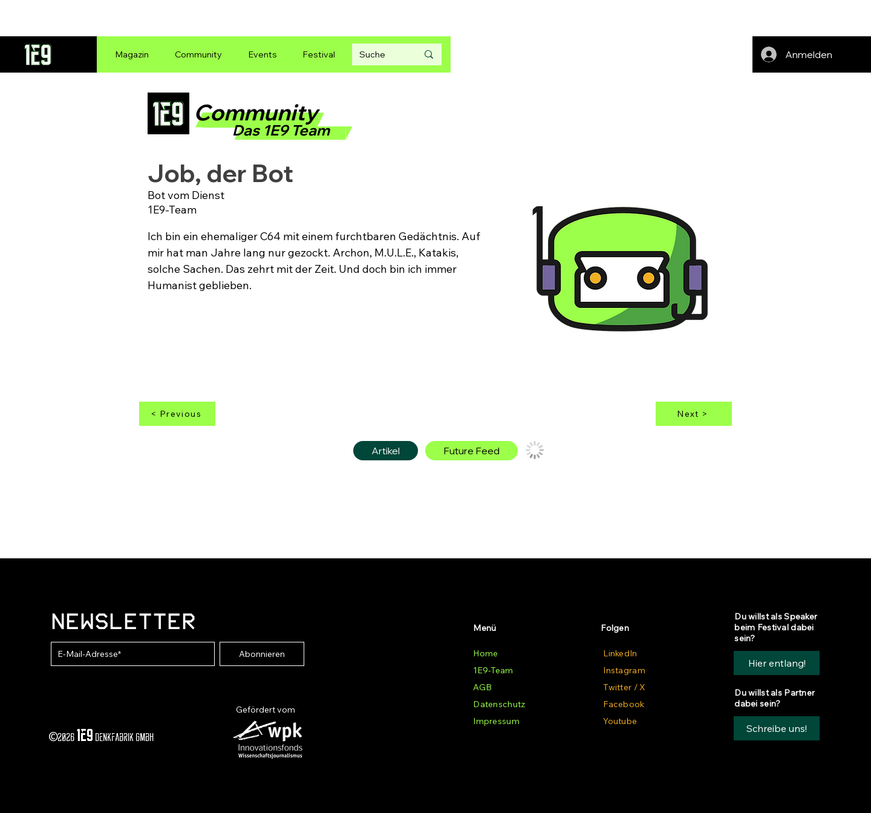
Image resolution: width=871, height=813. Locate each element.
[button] (777, 728)
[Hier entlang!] (777, 663)
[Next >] (694, 414)
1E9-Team (493, 670)
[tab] (385, 450)
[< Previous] (177, 414)
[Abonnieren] (262, 654)
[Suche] (379, 54)
